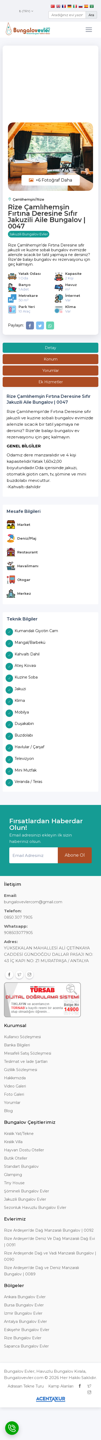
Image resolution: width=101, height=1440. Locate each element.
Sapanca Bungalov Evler (26, 1346)
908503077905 (18, 932)
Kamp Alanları (60, 1386)
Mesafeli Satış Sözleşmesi (27, 1053)
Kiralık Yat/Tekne (19, 1133)
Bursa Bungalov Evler (24, 1305)
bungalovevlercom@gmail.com (33, 902)
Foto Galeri (14, 1094)
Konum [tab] (51, 359)
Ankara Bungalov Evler (25, 1296)
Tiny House (14, 1183)
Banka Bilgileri (17, 1045)
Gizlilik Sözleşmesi (20, 1069)
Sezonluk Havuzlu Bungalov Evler (35, 1207)
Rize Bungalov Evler (22, 1338)
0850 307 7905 (18, 917)
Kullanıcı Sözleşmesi (22, 1036)
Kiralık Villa (13, 1141)
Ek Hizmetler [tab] (50, 382)
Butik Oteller (15, 1158)
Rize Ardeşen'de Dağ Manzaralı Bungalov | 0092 (49, 1230)
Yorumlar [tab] (50, 370)
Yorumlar (12, 1102)
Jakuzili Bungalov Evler (25, 1199)
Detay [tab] (50, 347)
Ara (91, 15)
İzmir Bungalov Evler (23, 1313)
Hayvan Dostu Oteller (24, 1150)
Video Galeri (15, 1086)
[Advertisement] (51, 87)
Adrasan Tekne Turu (26, 1386)
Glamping (13, 1174)
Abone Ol (75, 855)
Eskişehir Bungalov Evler (26, 1329)
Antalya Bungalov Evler (25, 1321)
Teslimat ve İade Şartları (25, 1061)
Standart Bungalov (21, 1166)
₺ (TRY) (26, 11)
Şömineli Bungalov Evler (26, 1191)
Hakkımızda (15, 1078)
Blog (8, 1110)
